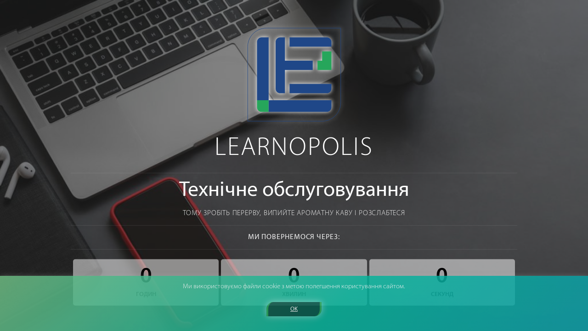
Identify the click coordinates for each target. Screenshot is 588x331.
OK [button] (294, 309)
